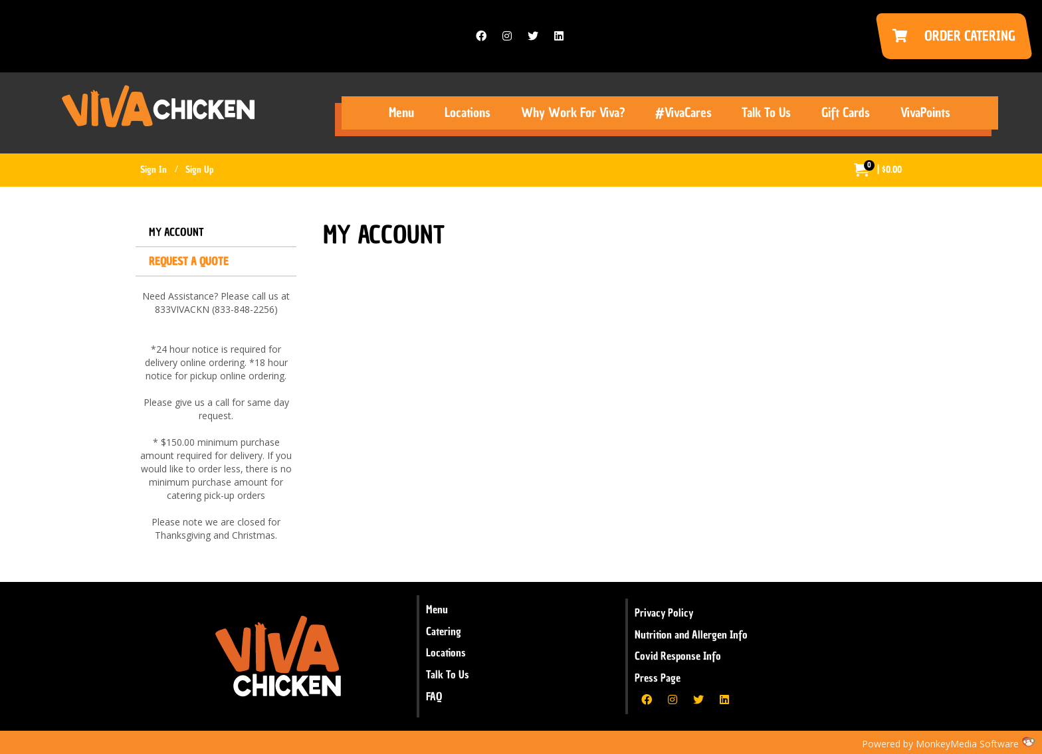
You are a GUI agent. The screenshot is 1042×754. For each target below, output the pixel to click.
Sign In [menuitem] (153, 169)
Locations (446, 652)
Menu (437, 609)
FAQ (434, 696)
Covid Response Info (678, 655)
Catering (443, 631)
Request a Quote (189, 261)
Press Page (657, 677)
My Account (176, 232)
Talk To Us (447, 674)
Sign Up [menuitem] (199, 169)
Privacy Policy (664, 612)
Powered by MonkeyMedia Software (940, 743)
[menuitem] (877, 170)
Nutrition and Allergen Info (691, 634)
